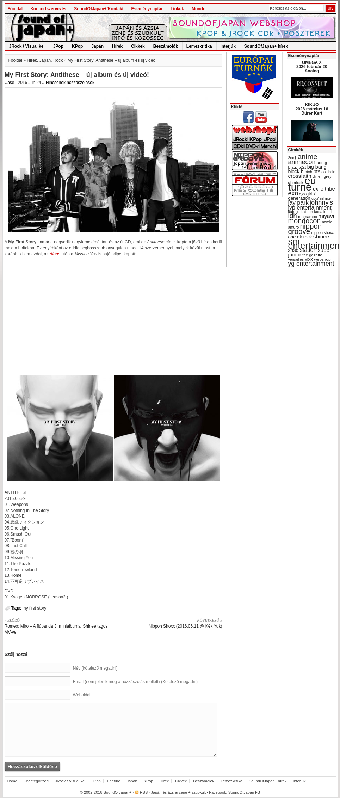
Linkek (177, 8)
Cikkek (138, 46)
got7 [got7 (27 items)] (315, 198)
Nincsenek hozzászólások (70, 82)
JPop (58, 46)
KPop (77, 46)
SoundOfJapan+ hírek (266, 46)
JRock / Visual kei (27, 46)
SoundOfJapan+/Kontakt (98, 8)
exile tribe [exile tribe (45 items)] (324, 189)
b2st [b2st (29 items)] (302, 167)
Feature (113, 781)
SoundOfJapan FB (244, 792)
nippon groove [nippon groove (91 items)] (305, 228)
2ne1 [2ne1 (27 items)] (292, 158)
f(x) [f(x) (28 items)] (302, 194)
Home (12, 781)
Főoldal (15, 8)
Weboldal (82, 695)
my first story (35, 608)
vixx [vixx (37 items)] (309, 259)
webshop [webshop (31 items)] (322, 259)
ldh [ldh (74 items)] (292, 215)
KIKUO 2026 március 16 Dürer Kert (312, 109)
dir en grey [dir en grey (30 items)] (322, 176)
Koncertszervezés (48, 8)
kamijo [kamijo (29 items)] (293, 212)
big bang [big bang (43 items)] (317, 167)
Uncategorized (36, 781)
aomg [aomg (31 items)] (322, 162)
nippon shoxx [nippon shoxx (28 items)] (322, 232)
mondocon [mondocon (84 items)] (304, 221)
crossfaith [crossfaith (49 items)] (299, 176)
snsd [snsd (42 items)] (293, 250)
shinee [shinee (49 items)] (321, 237)
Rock (58, 60)
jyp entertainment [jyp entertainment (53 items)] (310, 207)
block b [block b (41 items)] (296, 171)
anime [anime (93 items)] (307, 156)
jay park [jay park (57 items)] (298, 202)
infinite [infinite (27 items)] (325, 198)
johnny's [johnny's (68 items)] (321, 202)
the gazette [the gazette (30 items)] (312, 255)
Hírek (117, 46)
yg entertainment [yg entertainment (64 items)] (311, 263)
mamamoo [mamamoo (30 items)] (307, 216)
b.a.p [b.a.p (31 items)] (292, 167)
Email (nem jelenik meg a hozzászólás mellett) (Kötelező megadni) (135, 681)
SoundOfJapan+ (118, 792)
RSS (144, 792)
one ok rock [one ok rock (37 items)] (300, 237)
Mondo (198, 8)
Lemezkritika (199, 46)
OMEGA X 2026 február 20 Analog (311, 66)
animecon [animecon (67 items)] (302, 161)
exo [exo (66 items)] (293, 193)
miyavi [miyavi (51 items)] (326, 216)
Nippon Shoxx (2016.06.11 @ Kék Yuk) (170, 623)
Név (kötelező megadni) (95, 668)
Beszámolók (165, 46)
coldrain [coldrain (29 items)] (328, 172)
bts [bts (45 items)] (316, 171)
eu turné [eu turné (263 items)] (302, 184)
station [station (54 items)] (308, 250)
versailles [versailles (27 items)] (296, 259)
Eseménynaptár (147, 8)
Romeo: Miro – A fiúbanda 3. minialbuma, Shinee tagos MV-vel (57, 626)
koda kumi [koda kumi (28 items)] (323, 212)
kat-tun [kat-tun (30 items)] (307, 212)
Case (9, 82)
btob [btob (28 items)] (308, 172)
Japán (97, 46)
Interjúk (228, 46)
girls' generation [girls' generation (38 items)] (302, 196)
